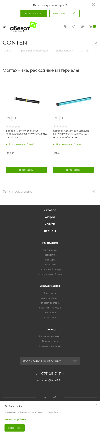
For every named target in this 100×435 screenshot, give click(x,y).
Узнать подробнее (15, 419)
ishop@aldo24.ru (52, 380)
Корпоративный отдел (50, 274)
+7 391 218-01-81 (50, 373)
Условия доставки (50, 302)
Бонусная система (50, 346)
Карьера (50, 259)
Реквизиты (50, 312)
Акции (50, 217)
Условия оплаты (50, 298)
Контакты (50, 264)
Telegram (54, 397)
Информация (50, 286)
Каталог (50, 210)
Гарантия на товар (50, 307)
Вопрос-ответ (50, 341)
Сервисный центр (50, 269)
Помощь (50, 329)
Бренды (50, 231)
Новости (50, 254)
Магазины (50, 293)
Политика (50, 317)
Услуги (50, 224)
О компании (50, 250)
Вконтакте (45, 397)
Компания (50, 243)
